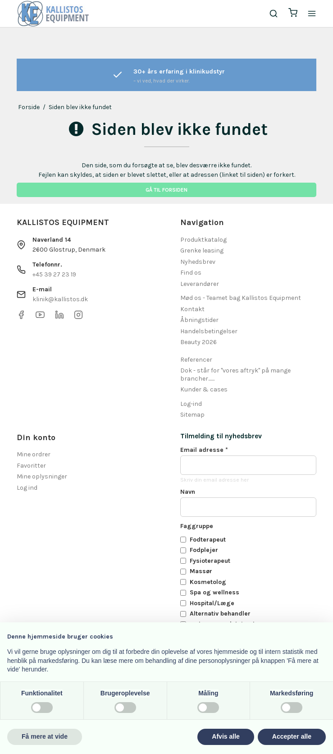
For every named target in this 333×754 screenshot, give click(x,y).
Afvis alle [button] (225, 736)
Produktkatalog (203, 240)
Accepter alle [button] (291, 736)
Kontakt (192, 309)
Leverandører (199, 284)
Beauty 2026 (198, 342)
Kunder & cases (204, 389)
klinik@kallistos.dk (60, 299)
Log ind (27, 488)
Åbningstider (199, 320)
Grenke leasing (202, 250)
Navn (187, 492)
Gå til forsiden (166, 190)
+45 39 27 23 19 (54, 274)
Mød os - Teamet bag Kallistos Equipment (240, 298)
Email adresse (204, 450)
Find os (190, 272)
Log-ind (191, 404)
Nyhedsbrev (197, 262)
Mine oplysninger (42, 476)
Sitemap (192, 414)
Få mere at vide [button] (45, 736)
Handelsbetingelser (208, 331)
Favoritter (31, 465)
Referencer (196, 359)
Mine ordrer (33, 454)
